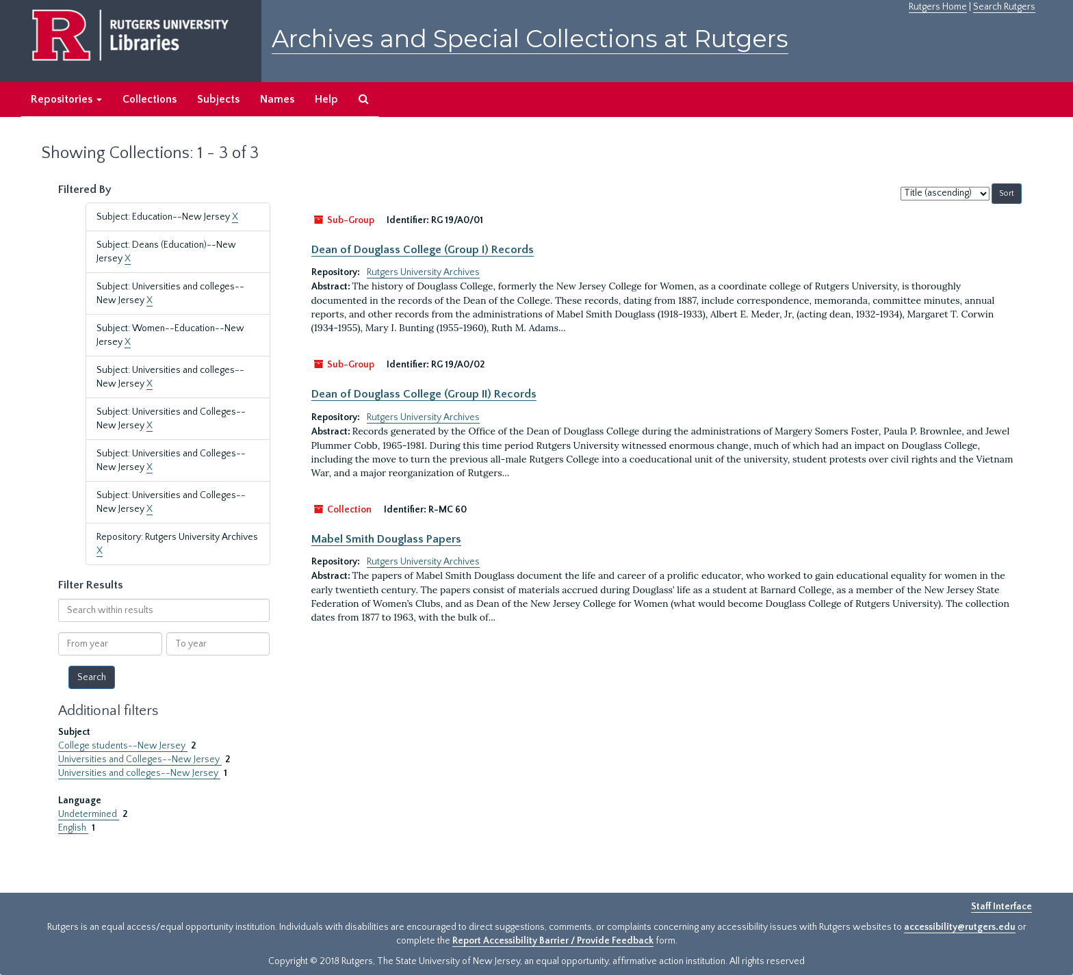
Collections (149, 99)
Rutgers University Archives (423, 272)
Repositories (66, 99)
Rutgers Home (938, 6)
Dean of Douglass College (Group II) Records (423, 394)
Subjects (218, 99)
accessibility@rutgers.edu (960, 927)
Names (277, 99)
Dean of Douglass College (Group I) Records (422, 250)
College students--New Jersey (123, 745)
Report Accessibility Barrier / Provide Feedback (553, 940)
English (73, 827)
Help (326, 99)
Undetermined (88, 814)
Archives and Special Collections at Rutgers (530, 38)
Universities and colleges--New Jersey (139, 773)
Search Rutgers (1004, 6)
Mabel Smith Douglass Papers (386, 539)
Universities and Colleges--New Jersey (140, 759)
